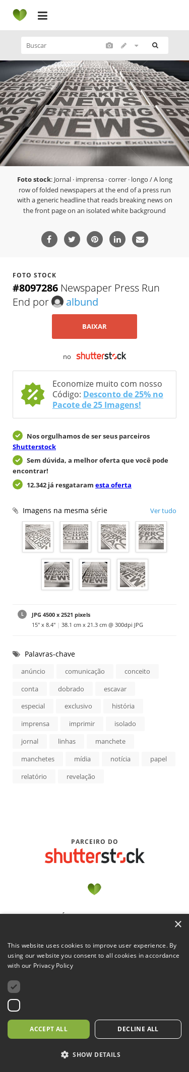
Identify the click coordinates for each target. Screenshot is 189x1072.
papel (158, 758)
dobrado (71, 688)
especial (33, 705)
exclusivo (78, 705)
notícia (120, 758)
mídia (82, 758)
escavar (115, 688)
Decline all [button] (137, 1029)
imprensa (35, 723)
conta (29, 688)
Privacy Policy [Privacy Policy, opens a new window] (53, 965)
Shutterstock (34, 446)
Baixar (94, 326)
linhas (67, 741)
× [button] (177, 924)
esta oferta (113, 484)
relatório (34, 776)
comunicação (85, 671)
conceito (137, 671)
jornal (29, 741)
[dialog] (94, 993)
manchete (110, 741)
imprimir (82, 723)
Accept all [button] (49, 1029)
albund (74, 302)
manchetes (37, 758)
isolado (125, 723)
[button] (94, 1054)
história (123, 705)
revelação (81, 776)
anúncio (33, 671)
